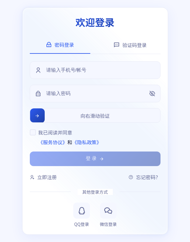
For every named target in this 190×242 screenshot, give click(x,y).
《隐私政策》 (87, 142)
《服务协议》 (52, 142)
